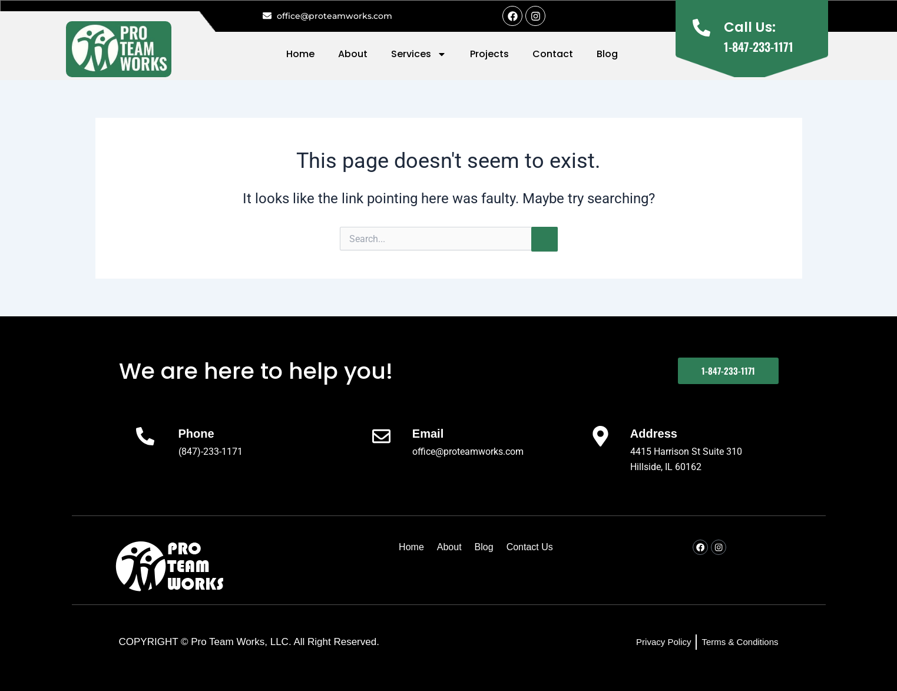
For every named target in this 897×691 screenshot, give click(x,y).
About (353, 54)
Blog (607, 54)
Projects (489, 54)
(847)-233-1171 (210, 451)
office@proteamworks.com (468, 451)
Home (300, 54)
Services (418, 54)
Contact (552, 54)
